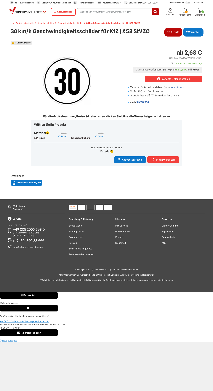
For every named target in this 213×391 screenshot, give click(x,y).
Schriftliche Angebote (80, 297)
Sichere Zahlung (170, 274)
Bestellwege (75, 274)
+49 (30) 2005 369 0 (29, 278)
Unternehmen (122, 280)
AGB (164, 291)
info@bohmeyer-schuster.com (28, 295)
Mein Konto (19, 254)
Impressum (167, 280)
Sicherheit (120, 291)
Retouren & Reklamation (81, 303)
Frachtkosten (76, 286)
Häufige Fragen (8, 389)
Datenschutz (168, 286)
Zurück (19, 23)
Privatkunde (198, 2)
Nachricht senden (29, 381)
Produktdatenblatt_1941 (27, 232)
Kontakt (119, 286)
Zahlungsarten (76, 280)
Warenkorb (200, 15)
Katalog (73, 291)
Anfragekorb (185, 15)
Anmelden (18, 257)
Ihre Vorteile (121, 274)
